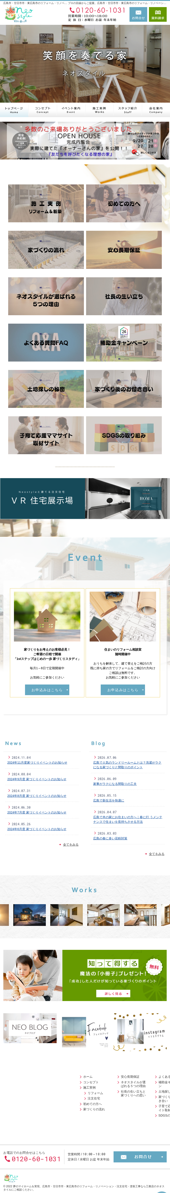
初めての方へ (19, 1102)
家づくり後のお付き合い (106, 1093)
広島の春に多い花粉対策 (110, 838)
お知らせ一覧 (142, 1113)
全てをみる (69, 844)
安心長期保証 (60, 1075)
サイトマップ (142, 1129)
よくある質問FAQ (104, 1075)
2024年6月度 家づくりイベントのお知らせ (36, 829)
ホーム (14, 1075)
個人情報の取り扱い (146, 1124)
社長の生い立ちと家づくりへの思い (65, 1091)
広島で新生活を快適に (108, 800)
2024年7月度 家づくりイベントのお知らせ (36, 812)
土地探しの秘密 (102, 1086)
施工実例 (16, 1086)
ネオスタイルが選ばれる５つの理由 (65, 1082)
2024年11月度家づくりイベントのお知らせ (37, 762)
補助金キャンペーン (106, 1080)
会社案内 (139, 1075)
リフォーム (22, 1091)
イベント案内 (142, 1097)
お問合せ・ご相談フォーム (140, 1149)
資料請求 (158, 14)
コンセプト (17, 1080)
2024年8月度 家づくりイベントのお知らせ (36, 796)
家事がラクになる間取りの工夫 (115, 784)
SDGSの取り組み (104, 1110)
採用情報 (139, 1102)
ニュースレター (143, 1080)
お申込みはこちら (47, 690)
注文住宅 (20, 1097)
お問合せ (138, 14)
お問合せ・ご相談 (145, 1107)
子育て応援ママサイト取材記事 (106, 1102)
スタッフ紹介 (142, 1091)
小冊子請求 (140, 1118)
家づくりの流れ (21, 1107)
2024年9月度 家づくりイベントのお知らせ (36, 779)
